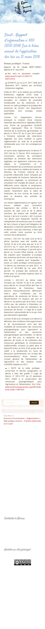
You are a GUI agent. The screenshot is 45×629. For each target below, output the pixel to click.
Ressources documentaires (14, 418)
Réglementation (33, 418)
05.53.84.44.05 (13, 524)
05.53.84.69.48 (13, 529)
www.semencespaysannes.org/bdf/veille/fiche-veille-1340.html (23, 388)
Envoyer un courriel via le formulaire (22, 533)
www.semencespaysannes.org (17, 555)
